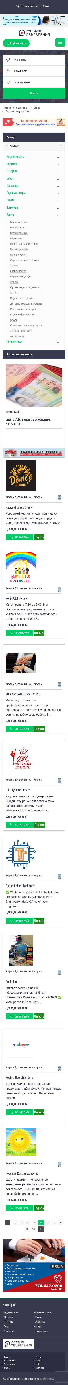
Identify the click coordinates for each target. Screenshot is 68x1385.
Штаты (38, 1360)
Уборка (14, 281)
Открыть (39, 537)
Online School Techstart (20, 885)
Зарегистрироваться (26, 6)
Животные (12, 207)
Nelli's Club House (16, 598)
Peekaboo (11, 981)
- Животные (39, 1321)
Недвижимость (15, 156)
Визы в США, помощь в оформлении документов (28, 421)
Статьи (7, 1367)
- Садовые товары (42, 1312)
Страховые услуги (21, 276)
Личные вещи (14, 341)
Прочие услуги (18, 254)
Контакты (40, 1367)
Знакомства (9, 1364)
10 (33, 1229)
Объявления (9, 1360)
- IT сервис (8, 1321)
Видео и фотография (22, 314)
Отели (13, 319)
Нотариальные (19, 233)
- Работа (38, 1316)
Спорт (10, 178)
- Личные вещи (41, 1331)
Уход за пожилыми (21, 330)
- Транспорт (8, 1331)
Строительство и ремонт (24, 260)
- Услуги (38, 1326)
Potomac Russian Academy (22, 1173)
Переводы (16, 238)
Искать (34, 93)
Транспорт (12, 185)
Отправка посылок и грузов (26, 325)
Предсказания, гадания (24, 243)
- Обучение (8, 1316)
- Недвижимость (10, 1312)
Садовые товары (16, 193)
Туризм (14, 265)
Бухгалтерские (18, 222)
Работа (10, 200)
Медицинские (18, 227)
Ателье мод (17, 336)
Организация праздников (25, 287)
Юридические (18, 271)
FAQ (37, 1364)
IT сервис (12, 171)
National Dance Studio (19, 507)
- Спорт (6, 1326)
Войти (46, 6)
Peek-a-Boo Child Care (19, 1077)
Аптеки (14, 292)
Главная (8, 1356)
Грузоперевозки (19, 249)
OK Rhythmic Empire (18, 790)
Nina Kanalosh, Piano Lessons (23, 694)
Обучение (12, 164)
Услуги (10, 214)
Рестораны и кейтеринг (24, 309)
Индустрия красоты (21, 298)
